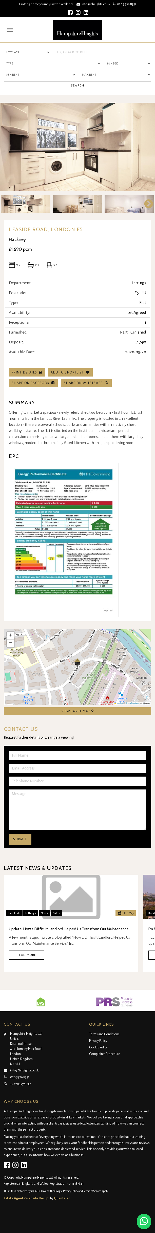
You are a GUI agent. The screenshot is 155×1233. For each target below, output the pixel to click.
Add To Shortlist (67, 372)
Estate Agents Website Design (27, 1198)
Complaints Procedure (104, 1054)
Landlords (14, 913)
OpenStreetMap (133, 703)
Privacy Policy (98, 1041)
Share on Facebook (33, 383)
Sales (56, 913)
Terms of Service (92, 1191)
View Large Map (78, 711)
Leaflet (118, 703)
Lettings (30, 913)
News (44, 913)
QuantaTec (62, 1198)
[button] (77, 662)
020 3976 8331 (124, 4)
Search (77, 85)
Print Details (24, 372)
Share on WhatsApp (86, 383)
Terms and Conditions (104, 1034)
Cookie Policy (98, 1047)
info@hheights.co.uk (94, 4)
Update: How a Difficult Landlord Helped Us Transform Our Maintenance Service (71, 929)
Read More (26, 955)
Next (146, 203)
